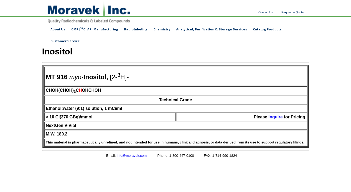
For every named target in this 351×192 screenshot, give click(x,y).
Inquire (276, 117)
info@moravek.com (132, 156)
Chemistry (161, 29)
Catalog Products (267, 29)
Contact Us (265, 12)
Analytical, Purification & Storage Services (211, 29)
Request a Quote (292, 12)
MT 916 (57, 77)
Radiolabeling (136, 29)
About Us (57, 29)
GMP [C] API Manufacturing (94, 28)
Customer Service (65, 41)
